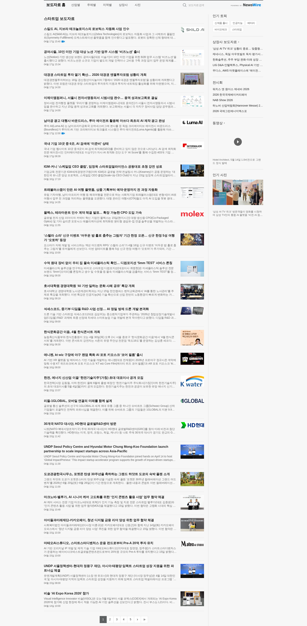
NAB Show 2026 (223, 100)
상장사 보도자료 (225, 42)
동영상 (218, 123)
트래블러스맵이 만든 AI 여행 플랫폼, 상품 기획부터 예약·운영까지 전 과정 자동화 (101, 189)
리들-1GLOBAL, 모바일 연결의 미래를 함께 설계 (78, 401)
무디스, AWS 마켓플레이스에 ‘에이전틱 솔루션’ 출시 (244, 70)
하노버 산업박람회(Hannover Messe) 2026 (239, 105)
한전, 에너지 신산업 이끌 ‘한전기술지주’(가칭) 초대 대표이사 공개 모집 (93, 377)
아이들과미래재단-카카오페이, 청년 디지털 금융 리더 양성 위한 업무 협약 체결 (99, 520)
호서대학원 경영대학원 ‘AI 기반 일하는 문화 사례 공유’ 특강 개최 (89, 286)
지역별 (107, 4)
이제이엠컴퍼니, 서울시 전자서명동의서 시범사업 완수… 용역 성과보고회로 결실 (100, 98)
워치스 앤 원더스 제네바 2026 (231, 89)
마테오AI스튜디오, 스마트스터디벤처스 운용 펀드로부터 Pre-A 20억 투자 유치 (98, 543)
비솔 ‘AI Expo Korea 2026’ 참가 (66, 593)
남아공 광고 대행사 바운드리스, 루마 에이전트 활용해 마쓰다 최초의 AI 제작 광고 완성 (104, 120)
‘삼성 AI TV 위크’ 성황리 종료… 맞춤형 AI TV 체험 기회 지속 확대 (253, 48)
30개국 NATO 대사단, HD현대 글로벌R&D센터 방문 (80, 423)
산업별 (75, 4)
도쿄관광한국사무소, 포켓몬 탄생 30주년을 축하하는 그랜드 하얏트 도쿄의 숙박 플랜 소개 (107, 474)
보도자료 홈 (55, 5)
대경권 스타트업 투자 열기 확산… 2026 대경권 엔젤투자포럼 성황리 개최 (95, 74)
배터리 (251, 23)
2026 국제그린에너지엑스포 (230, 111)
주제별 (91, 4)
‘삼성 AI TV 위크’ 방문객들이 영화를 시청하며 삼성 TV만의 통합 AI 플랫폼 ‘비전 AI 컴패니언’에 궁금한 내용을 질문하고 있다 (238, 215)
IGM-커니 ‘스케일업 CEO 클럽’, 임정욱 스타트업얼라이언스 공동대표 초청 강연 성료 (103, 166)
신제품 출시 (221, 23)
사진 (138, 4)
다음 (260, 194)
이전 (216, 194)
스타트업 (237, 29)
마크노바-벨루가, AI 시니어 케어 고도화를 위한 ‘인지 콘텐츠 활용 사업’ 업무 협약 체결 (104, 497)
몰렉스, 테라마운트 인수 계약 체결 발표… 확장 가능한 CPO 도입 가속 (93, 212)
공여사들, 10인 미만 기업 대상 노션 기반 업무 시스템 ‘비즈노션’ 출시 (92, 51)
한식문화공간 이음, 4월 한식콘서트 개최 (72, 332)
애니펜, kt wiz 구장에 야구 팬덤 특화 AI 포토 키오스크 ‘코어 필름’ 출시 (93, 354)
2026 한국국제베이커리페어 (230, 94)
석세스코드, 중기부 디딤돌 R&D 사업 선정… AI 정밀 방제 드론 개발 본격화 (96, 309)
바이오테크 (221, 29)
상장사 (123, 4)
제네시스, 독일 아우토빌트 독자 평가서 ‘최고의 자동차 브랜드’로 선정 (255, 54)
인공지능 (237, 23)
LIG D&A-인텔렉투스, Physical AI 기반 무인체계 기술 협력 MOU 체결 (255, 65)
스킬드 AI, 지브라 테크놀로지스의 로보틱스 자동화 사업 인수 (86, 29)
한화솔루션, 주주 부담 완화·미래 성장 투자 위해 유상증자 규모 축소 (254, 59)
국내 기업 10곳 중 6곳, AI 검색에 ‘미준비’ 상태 (76, 143)
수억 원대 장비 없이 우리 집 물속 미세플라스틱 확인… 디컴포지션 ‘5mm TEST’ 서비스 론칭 (108, 263)
